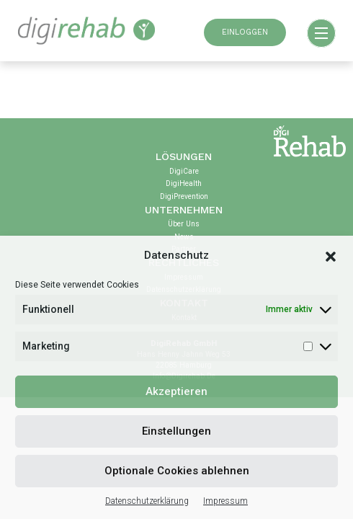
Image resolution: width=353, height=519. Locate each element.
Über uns (184, 224)
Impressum (225, 501)
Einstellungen (176, 431)
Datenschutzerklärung (147, 501)
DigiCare (184, 171)
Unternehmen (184, 210)
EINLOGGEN (245, 32)
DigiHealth (184, 183)
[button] (330, 255)
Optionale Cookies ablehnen (176, 470)
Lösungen (184, 156)
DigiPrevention (184, 196)
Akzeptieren (176, 391)
